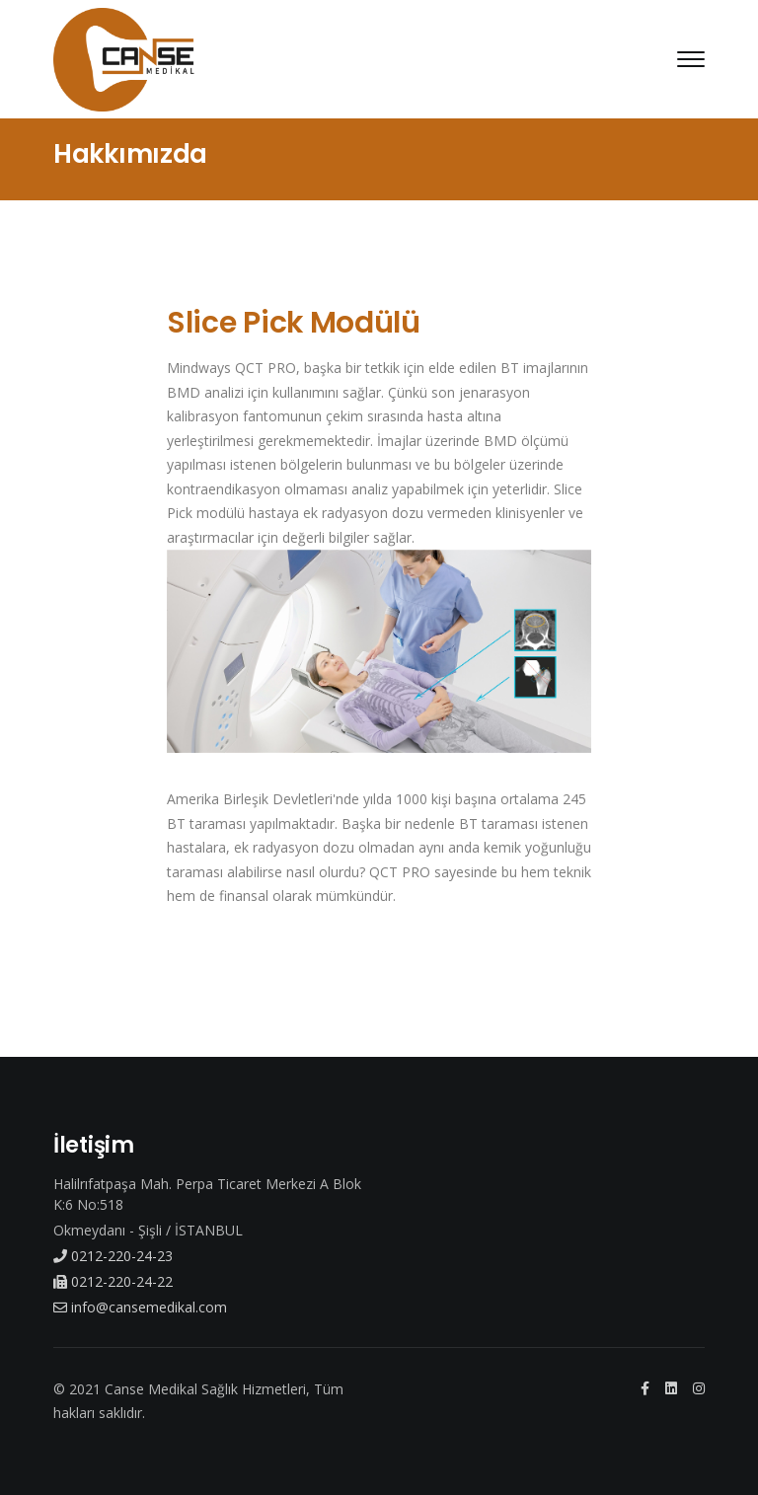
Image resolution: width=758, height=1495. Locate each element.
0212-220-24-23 (113, 1255)
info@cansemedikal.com (140, 1307)
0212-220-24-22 (113, 1281)
